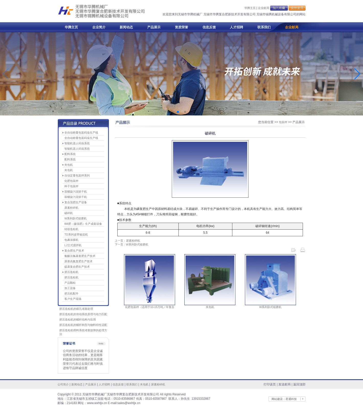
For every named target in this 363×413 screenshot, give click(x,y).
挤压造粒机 (71, 272)
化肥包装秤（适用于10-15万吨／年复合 (149, 307)
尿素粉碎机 (71, 207)
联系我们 (264, 27)
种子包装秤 (71, 186)
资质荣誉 (181, 27)
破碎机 (68, 213)
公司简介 (63, 384)
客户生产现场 (72, 298)
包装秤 (283, 122)
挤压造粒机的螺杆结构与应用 (77, 319)
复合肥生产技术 (74, 250)
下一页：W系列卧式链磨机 (131, 244)
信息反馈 (209, 27)
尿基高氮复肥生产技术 (78, 261)
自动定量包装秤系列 (77, 175)
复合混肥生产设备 (75, 202)
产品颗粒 (70, 282)
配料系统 (70, 154)
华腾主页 (250, 7)
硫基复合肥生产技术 (77, 266)
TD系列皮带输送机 (76, 234)
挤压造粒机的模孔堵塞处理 (76, 308)
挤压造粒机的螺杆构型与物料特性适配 (83, 324)
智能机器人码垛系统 (77, 143)
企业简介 (99, 27)
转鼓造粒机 (71, 229)
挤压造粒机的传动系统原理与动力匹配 (83, 314)
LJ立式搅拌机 (73, 245)
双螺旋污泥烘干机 (75, 191)
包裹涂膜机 (71, 239)
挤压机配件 (71, 293)
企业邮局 (263, 7)
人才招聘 (236, 27)
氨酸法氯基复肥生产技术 (79, 255)
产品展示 (154, 27)
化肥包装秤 (71, 180)
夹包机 (68, 164)
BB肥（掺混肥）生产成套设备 (83, 223)
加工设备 (70, 288)
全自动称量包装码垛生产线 (81, 132)
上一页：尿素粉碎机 (127, 240)
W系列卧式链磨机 (75, 218)
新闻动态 (126, 27)
